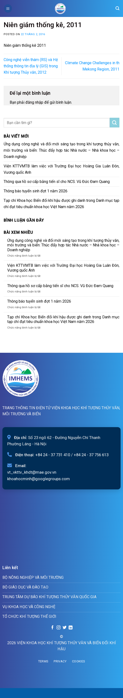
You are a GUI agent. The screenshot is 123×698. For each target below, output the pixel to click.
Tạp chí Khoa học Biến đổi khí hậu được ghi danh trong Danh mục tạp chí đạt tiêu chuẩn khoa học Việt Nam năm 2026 (61, 203)
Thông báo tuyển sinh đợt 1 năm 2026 (35, 191)
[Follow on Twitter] (64, 628)
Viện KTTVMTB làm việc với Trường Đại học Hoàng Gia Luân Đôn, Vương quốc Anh (61, 169)
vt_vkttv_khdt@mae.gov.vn (31, 472)
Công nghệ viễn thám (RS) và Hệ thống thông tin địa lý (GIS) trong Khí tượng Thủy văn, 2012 (31, 66)
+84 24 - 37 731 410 (52, 454)
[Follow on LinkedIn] (70, 628)
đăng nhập (34, 102)
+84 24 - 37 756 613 (91, 454)
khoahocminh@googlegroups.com (38, 478)
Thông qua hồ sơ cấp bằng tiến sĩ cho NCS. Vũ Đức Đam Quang (57, 181)
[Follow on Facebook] (52, 628)
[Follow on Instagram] (58, 628)
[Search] (117, 8)
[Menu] (8, 8)
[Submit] (114, 122)
